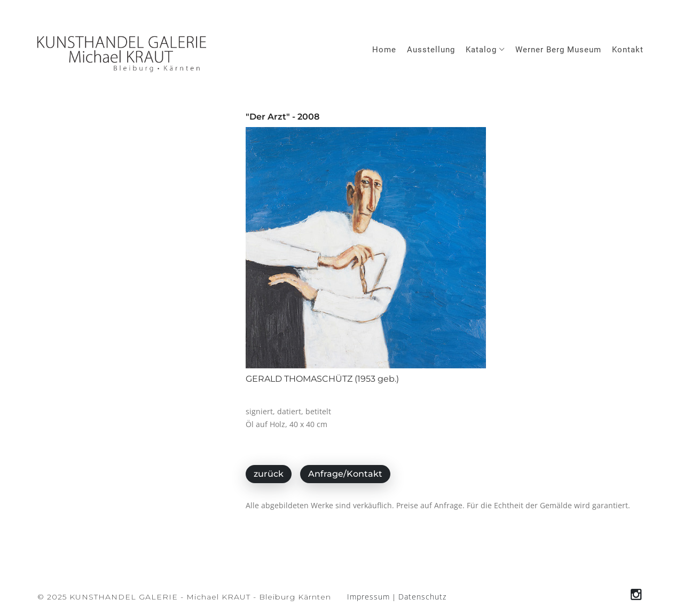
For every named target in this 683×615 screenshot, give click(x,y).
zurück (269, 474)
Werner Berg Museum (558, 49)
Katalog (485, 49)
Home (384, 49)
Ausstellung (431, 49)
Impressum (368, 597)
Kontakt (627, 49)
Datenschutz (422, 597)
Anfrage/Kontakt (345, 474)
